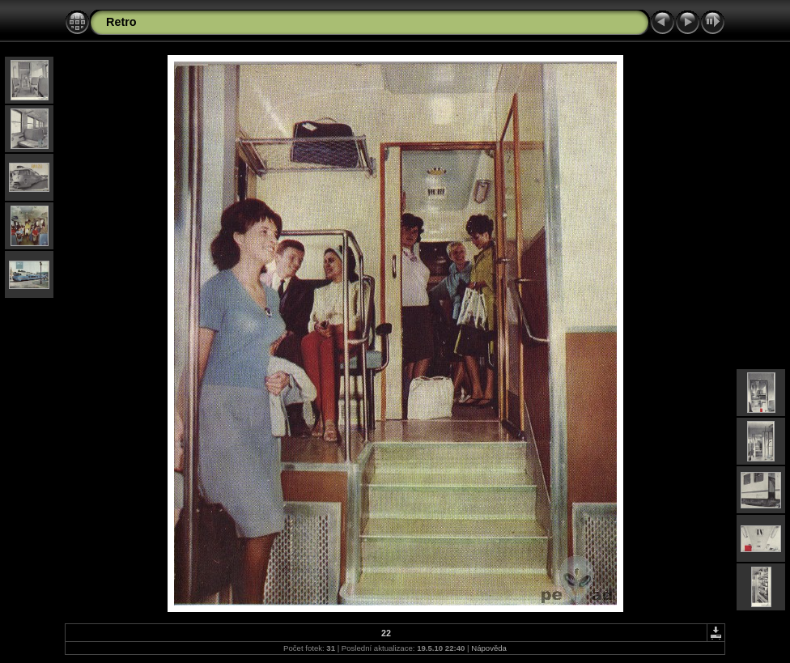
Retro (121, 21)
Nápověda (489, 648)
